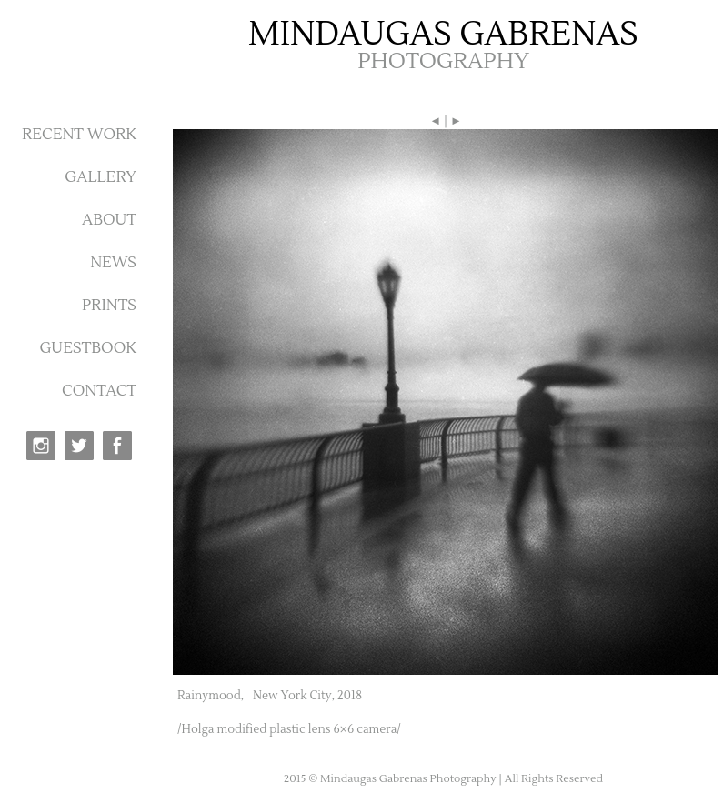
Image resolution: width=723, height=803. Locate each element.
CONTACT (99, 391)
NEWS (113, 263)
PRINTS (109, 306)
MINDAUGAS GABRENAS (443, 34)
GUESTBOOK (87, 348)
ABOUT (109, 220)
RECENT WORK (79, 135)
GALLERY (100, 177)
